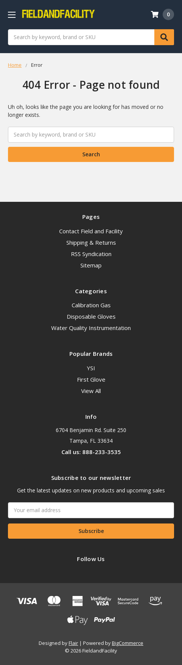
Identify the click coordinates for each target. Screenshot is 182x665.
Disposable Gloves (91, 316)
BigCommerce (127, 643)
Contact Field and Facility (91, 231)
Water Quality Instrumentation (91, 328)
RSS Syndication (91, 254)
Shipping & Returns (91, 242)
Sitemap (91, 265)
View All (91, 391)
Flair (73, 643)
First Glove (91, 379)
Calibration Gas (91, 305)
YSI (91, 368)
